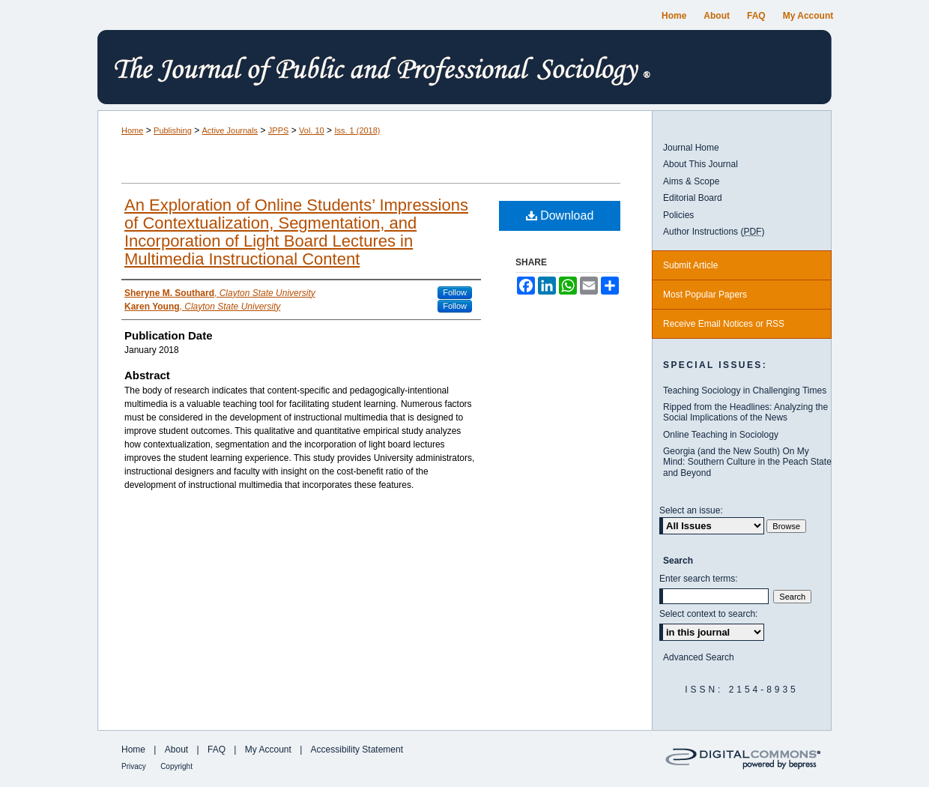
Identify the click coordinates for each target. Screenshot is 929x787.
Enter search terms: (698, 578)
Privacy (133, 766)
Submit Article (690, 265)
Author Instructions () (713, 231)
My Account (268, 749)
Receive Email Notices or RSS (723, 324)
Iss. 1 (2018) (357, 130)
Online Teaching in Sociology (720, 434)
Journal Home (691, 147)
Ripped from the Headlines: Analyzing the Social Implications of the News (745, 412)
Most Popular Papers (705, 294)
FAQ (217, 749)
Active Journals (230, 130)
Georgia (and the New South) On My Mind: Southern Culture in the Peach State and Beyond (747, 462)
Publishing (173, 130)
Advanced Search (698, 657)
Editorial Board (692, 198)
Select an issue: (691, 510)
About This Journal (700, 164)
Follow (455, 292)
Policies (678, 215)
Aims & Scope (691, 181)
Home (132, 130)
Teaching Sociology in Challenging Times (744, 390)
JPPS (278, 130)
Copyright (176, 766)
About (176, 749)
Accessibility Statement (357, 749)
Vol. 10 (311, 130)
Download (560, 215)
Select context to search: (708, 614)
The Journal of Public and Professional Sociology (464, 70)
